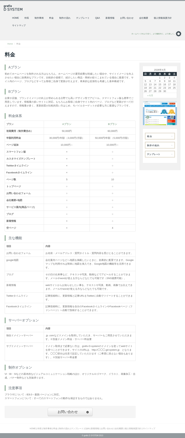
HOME (15, 18)
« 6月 (150, 95)
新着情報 (110, 18)
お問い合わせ (127, 18)
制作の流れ (65, 18)
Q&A (97, 18)
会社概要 (143, 18)
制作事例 (39, 18)
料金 (51, 18)
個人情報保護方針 (163, 18)
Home (10, 44)
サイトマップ (19, 25)
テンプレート (83, 18)
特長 (27, 18)
